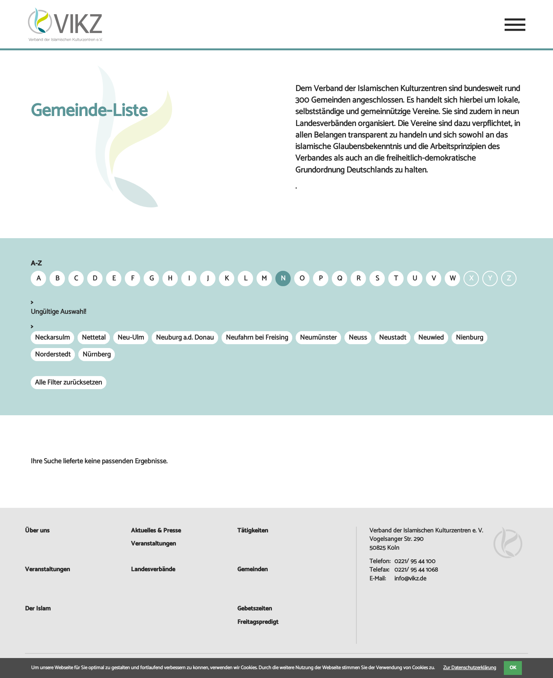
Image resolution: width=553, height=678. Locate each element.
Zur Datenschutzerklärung (469, 668)
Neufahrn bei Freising (257, 337)
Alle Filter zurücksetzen (68, 382)
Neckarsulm (52, 337)
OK (513, 668)
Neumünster (318, 337)
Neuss (358, 337)
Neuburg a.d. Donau (185, 337)
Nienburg (469, 337)
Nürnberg (97, 354)
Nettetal (94, 337)
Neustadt (392, 337)
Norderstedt (53, 354)
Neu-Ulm (131, 337)
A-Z (36, 264)
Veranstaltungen (47, 569)
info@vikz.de (410, 579)
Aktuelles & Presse (156, 530)
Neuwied (431, 337)
